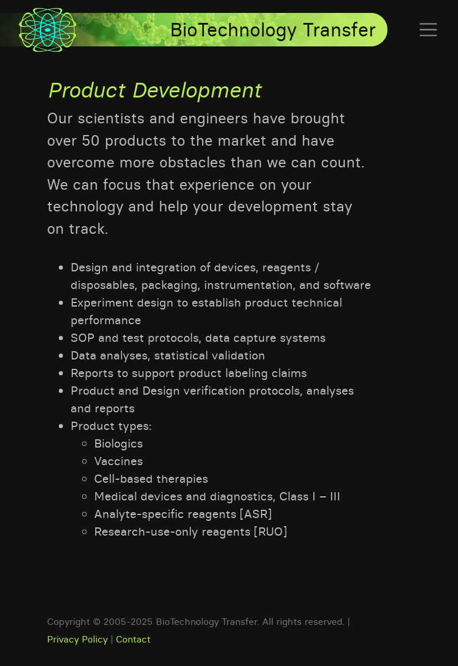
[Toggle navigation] (425, 29)
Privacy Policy (77, 639)
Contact (133, 639)
